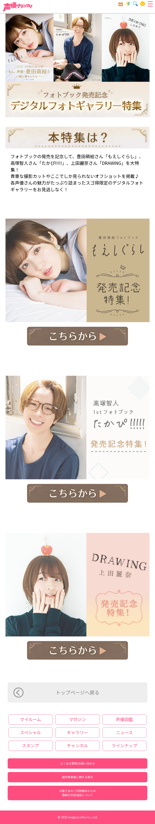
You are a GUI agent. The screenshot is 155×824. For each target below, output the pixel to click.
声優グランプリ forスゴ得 (18, 6)
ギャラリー (77, 732)
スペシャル (30, 732)
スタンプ (30, 745)
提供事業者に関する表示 (77, 777)
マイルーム (142, 3)
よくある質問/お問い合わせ (77, 763)
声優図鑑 (124, 719)
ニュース (124, 732)
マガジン (77, 719)
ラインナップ (124, 745)
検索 (135, 3)
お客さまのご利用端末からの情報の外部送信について (77, 793)
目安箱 (120, 3)
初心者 (128, 3)
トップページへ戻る (77, 692)
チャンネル (77, 745)
